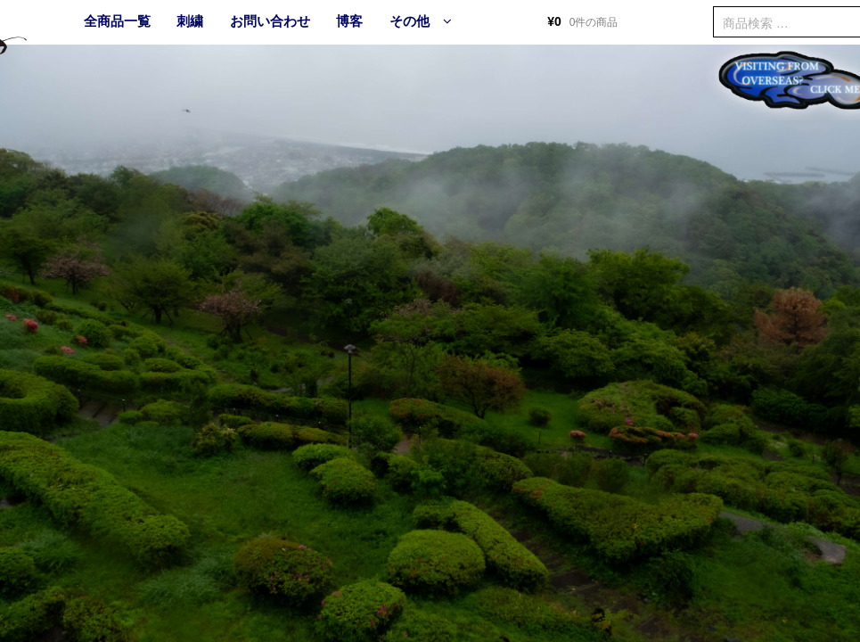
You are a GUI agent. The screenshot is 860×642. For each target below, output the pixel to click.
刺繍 (189, 21)
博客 (349, 21)
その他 (409, 21)
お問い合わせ (270, 21)
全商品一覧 (117, 21)
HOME (43, 22)
